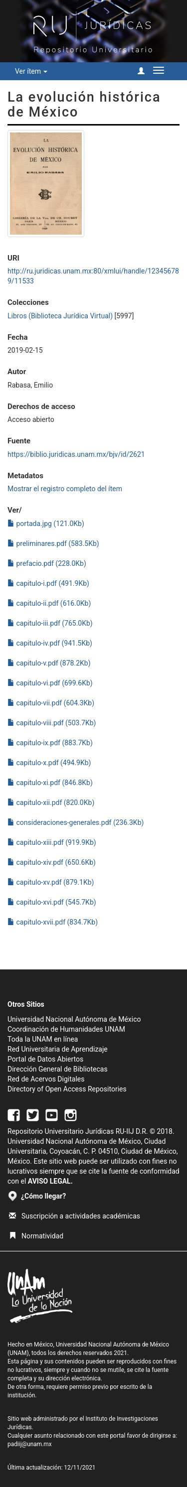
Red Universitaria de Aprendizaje (57, 1049)
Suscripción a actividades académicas (74, 1216)
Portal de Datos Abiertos (45, 1059)
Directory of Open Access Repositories (67, 1089)
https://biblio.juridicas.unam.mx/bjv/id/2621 (76, 454)
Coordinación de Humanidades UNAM (66, 1029)
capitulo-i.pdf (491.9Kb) (48, 583)
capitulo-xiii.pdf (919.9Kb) (51, 842)
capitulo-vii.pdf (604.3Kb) (50, 703)
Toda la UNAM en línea (42, 1039)
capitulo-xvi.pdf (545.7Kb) (51, 902)
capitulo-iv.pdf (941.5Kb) (49, 643)
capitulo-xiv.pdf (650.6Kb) (51, 862)
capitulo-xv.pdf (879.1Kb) (50, 882)
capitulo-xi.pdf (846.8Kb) (50, 783)
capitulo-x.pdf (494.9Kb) (49, 763)
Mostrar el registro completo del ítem (64, 489)
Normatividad (36, 1236)
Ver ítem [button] (31, 71)
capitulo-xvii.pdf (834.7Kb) (52, 922)
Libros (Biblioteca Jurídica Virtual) (60, 316)
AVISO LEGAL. (50, 1181)
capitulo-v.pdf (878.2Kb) (49, 663)
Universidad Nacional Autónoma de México (74, 1019)
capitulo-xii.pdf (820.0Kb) (50, 803)
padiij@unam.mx (29, 1444)
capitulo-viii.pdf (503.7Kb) (51, 723)
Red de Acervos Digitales (45, 1079)
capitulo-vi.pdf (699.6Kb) (50, 683)
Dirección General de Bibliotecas (57, 1069)
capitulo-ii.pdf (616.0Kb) (49, 603)
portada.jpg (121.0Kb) (45, 524)
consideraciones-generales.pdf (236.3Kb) (75, 822)
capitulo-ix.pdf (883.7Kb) (50, 743)
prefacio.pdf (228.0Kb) (46, 563)
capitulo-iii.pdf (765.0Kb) (50, 623)
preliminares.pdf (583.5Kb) (53, 543)
